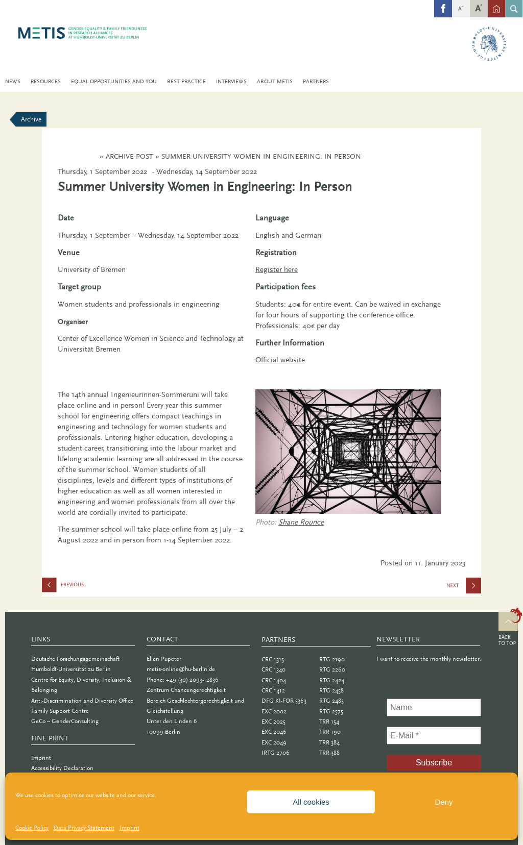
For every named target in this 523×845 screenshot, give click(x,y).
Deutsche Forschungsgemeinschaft (75, 658)
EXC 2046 (274, 731)
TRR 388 (329, 752)
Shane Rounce (301, 522)
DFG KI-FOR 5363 (284, 700)
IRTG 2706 (276, 752)
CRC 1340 (274, 669)
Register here (276, 269)
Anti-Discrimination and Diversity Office (82, 700)
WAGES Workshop (464, 589)
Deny (444, 802)
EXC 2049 (274, 742)
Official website (280, 360)
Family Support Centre (60, 710)
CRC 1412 (273, 690)
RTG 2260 (332, 669)
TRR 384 (329, 742)
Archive (31, 119)
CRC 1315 (273, 659)
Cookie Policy (32, 827)
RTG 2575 (331, 711)
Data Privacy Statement (84, 827)
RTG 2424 (331, 680)
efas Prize (93, 587)
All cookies (311, 802)
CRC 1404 (274, 680)
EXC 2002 (274, 711)
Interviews (231, 81)
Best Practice (186, 81)
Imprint (129, 827)
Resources (46, 81)
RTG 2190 (332, 659)
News (12, 81)
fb (443, 4)
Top (510, 628)
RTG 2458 (331, 690)
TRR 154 (329, 721)
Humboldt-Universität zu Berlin (71, 669)
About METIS (275, 81)
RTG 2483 (331, 700)
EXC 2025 (274, 721)
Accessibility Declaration (62, 768)
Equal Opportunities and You (114, 81)
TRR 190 (330, 731)
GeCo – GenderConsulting (65, 721)
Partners (316, 81)
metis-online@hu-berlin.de (181, 669)
